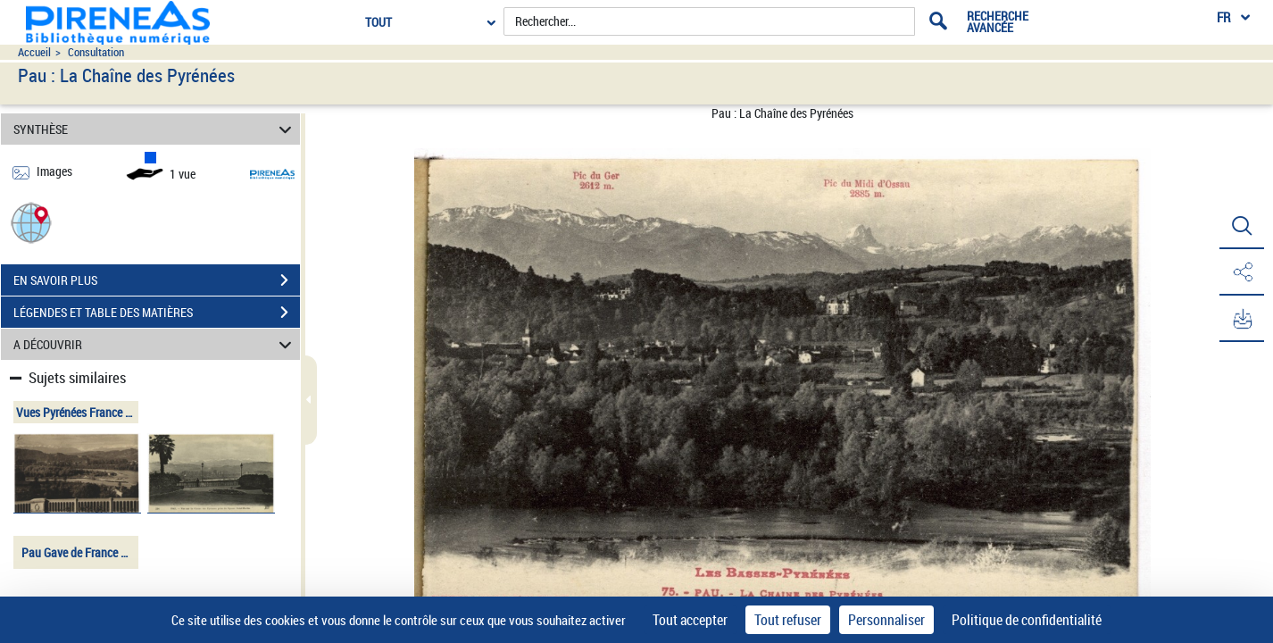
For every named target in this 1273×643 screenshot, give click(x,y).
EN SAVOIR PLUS (156, 280)
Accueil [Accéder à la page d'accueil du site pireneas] (34, 52)
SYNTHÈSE (154, 129)
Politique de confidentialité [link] (1027, 620)
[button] (31, 221)
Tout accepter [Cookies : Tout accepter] (690, 620)
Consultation (96, 52)
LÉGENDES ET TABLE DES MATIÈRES (156, 312)
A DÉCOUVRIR (154, 344)
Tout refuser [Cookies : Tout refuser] (787, 620)
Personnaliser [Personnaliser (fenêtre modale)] (886, 620)
